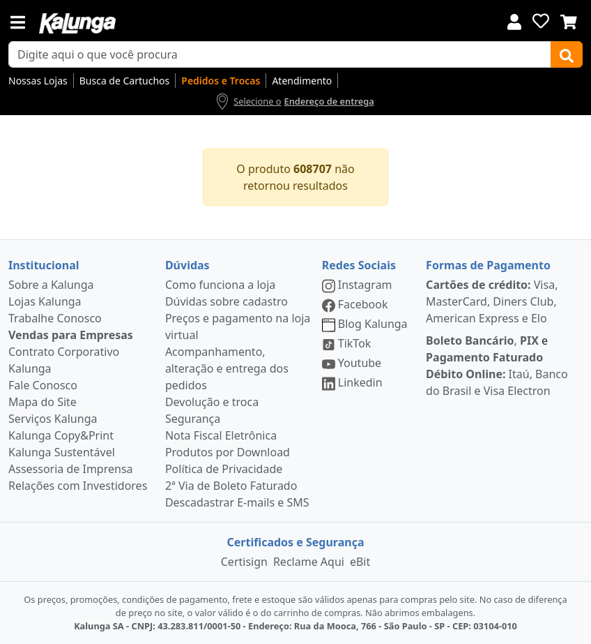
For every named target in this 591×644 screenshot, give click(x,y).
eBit (360, 561)
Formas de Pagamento (488, 265)
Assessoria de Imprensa (70, 469)
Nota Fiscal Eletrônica (221, 435)
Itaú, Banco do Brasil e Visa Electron (497, 382)
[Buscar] (567, 54)
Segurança (192, 418)
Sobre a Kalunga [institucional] (51, 284)
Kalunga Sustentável (61, 452)
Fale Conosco (42, 385)
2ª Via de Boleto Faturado (231, 485)
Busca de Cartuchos (124, 80)
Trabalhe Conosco (55, 318)
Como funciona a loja (220, 284)
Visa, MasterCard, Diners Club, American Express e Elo (492, 301)
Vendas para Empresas (70, 335)
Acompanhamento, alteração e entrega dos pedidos (227, 368)
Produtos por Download (227, 452)
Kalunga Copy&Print (61, 435)
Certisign (244, 561)
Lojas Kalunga (45, 301)
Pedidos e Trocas (220, 80)
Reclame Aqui (308, 561)
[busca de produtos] (279, 54)
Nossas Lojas (38, 80)
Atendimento (302, 80)
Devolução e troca (212, 402)
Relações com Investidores (77, 485)
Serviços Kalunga (52, 418)
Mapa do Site (42, 402)
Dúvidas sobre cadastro (226, 301)
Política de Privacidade (223, 469)
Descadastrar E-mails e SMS (237, 502)
